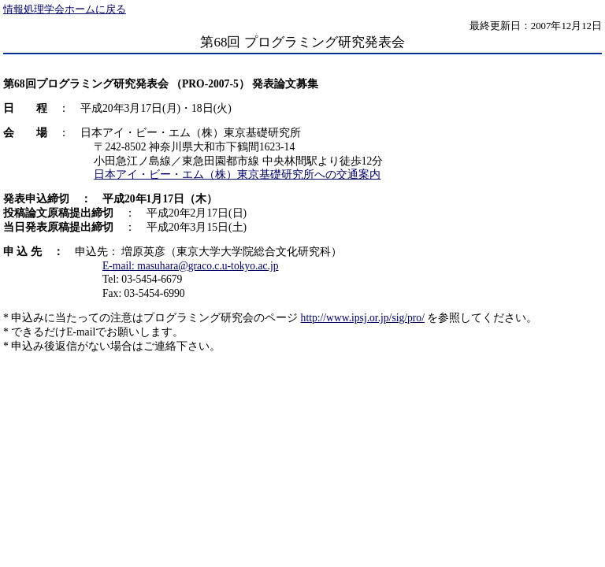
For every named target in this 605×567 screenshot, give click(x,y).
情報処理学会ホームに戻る (64, 9)
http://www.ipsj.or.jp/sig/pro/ (363, 318)
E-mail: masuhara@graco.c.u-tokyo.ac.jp (190, 266)
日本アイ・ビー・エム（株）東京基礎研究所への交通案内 (237, 174)
